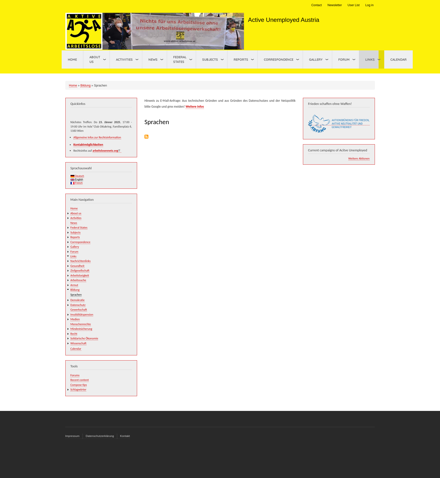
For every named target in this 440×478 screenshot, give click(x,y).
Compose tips (79, 385)
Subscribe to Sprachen (146, 137)
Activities (124, 59)
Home (72, 59)
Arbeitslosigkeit (80, 275)
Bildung (85, 85)
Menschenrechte (81, 324)
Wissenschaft (78, 343)
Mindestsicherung (81, 329)
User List (354, 5)
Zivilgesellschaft (80, 270)
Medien (75, 319)
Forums (75, 375)
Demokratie (78, 300)
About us (94, 59)
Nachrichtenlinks (81, 261)
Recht (74, 333)
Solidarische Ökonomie (84, 338)
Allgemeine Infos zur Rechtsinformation (97, 137)
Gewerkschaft (79, 309)
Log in (369, 5)
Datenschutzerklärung (100, 436)
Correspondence (278, 59)
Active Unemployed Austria (283, 19)
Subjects (210, 59)
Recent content (80, 380)
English (77, 179)
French (77, 183)
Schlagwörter (78, 389)
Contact (316, 5)
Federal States (179, 59)
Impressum (72, 436)
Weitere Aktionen (359, 158)
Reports (241, 59)
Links (370, 59)
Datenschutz (78, 305)
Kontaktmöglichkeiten (88, 145)
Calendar (398, 59)
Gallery (316, 59)
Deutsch (77, 176)
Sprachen (76, 294)
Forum (344, 59)
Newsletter (334, 5)
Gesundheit (78, 266)
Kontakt (125, 436)
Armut (74, 285)
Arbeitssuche (78, 280)
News (152, 59)
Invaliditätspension (82, 314)
